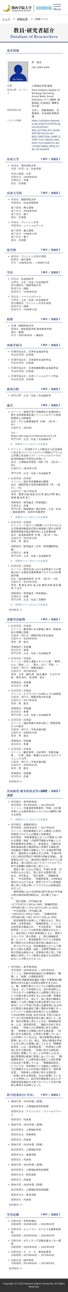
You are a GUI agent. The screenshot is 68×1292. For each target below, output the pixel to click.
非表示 (54, 159)
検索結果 (22, 19)
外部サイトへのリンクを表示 (29, 444)
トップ (6, 19)
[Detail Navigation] (57, 7)
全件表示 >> (15, 609)
